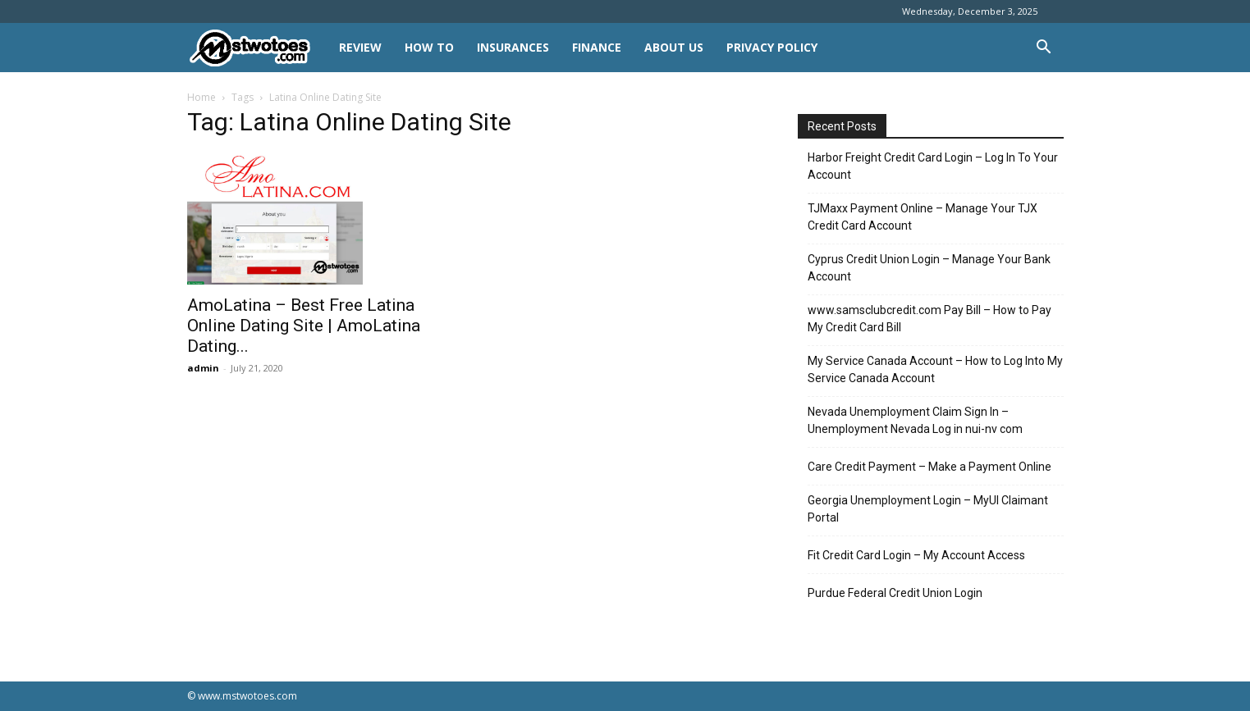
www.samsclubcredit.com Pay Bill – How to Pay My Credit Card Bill (929, 318)
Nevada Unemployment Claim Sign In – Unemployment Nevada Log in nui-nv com (915, 420)
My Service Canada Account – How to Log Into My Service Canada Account (935, 369)
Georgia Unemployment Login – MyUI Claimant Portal (928, 509)
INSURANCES (513, 47)
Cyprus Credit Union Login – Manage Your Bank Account (929, 268)
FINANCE (596, 47)
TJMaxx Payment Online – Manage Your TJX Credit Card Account (922, 217)
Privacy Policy (771, 47)
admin (203, 368)
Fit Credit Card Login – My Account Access (916, 555)
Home (201, 97)
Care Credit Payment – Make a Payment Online (929, 466)
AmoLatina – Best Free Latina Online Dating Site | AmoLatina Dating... (303, 325)
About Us (673, 47)
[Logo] (257, 48)
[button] (1044, 49)
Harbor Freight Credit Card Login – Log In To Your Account (933, 166)
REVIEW (360, 47)
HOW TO (429, 47)
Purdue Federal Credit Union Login (895, 592)
